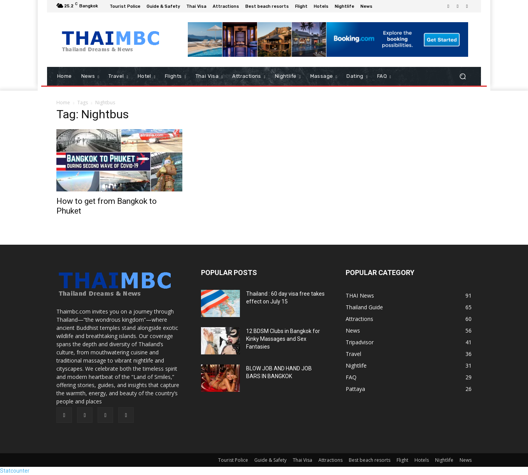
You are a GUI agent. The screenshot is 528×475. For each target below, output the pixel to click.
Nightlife (444, 460)
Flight (402, 460)
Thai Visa (302, 460)
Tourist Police (233, 460)
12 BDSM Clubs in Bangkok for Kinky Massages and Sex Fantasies (283, 339)
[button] (462, 76)
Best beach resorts (369, 460)
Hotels (421, 460)
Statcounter (15, 471)
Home (63, 102)
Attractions (330, 460)
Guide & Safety (270, 460)
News (466, 460)
